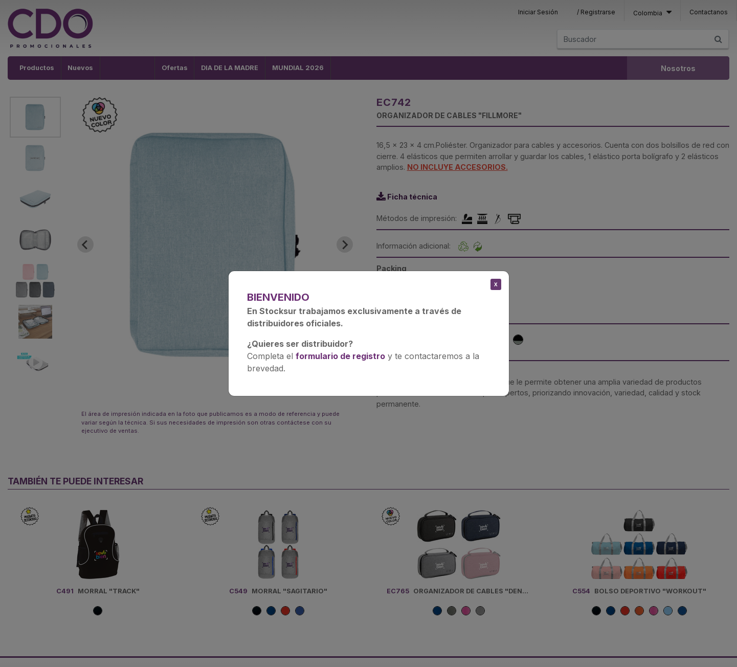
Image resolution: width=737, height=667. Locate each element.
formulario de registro (340, 356)
